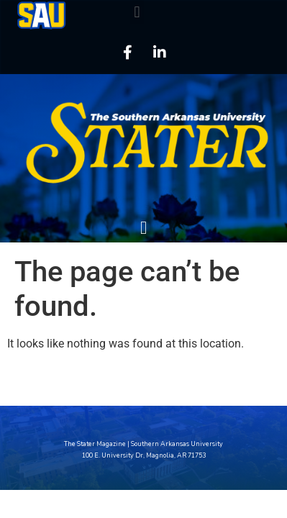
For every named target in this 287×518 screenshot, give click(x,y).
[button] (137, 12)
